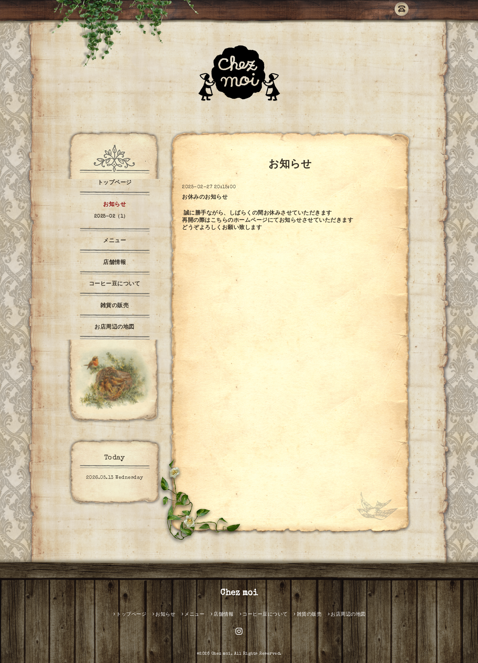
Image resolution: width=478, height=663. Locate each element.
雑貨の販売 (114, 306)
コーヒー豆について (114, 284)
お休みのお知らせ (205, 197)
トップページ (115, 183)
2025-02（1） (111, 216)
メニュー (114, 241)
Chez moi (239, 593)
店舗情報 (114, 263)
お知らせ (114, 205)
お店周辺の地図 (114, 327)
